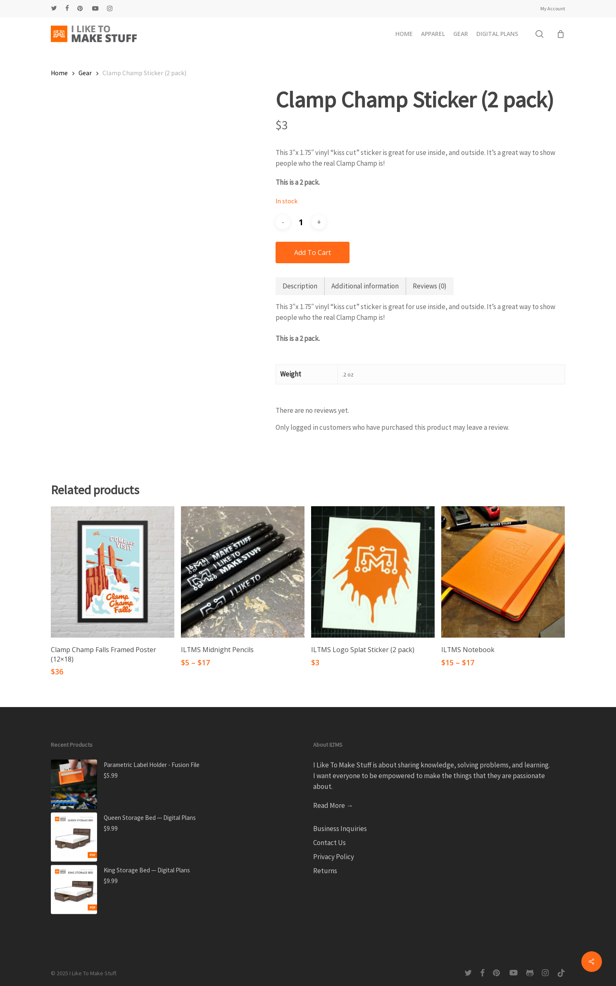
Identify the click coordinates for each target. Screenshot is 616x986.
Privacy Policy (333, 856)
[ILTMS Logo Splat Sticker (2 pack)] (373, 572)
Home (59, 73)
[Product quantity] (300, 222)
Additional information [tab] (365, 286)
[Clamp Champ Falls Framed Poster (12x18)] (112, 572)
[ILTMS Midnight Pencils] (242, 572)
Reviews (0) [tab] (430, 286)
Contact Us (329, 842)
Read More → (333, 805)
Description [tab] (300, 286)
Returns (325, 870)
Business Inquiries (340, 828)
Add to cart (312, 252)
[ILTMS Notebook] (503, 572)
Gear (85, 73)
